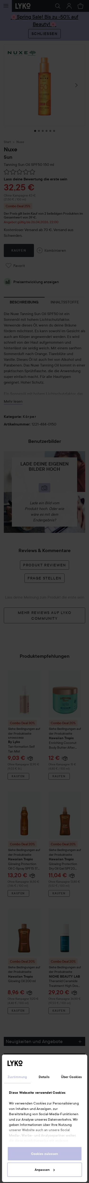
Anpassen (45, 1170)
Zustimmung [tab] (17, 1077)
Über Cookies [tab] (71, 1077)
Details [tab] (44, 1077)
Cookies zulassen (44, 1154)
